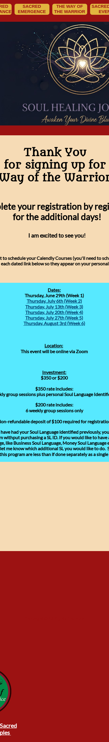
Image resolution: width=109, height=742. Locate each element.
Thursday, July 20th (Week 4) (54, 312)
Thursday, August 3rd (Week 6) (54, 323)
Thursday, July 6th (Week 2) (54, 301)
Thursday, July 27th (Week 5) (54, 317)
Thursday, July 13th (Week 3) (54, 306)
